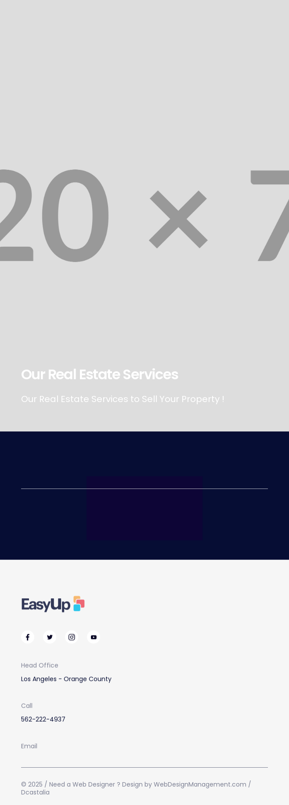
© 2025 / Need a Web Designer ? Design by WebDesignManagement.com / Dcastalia (136, 788)
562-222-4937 (43, 719)
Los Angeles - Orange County (66, 679)
